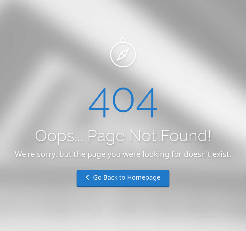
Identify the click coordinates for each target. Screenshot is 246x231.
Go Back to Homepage (123, 177)
